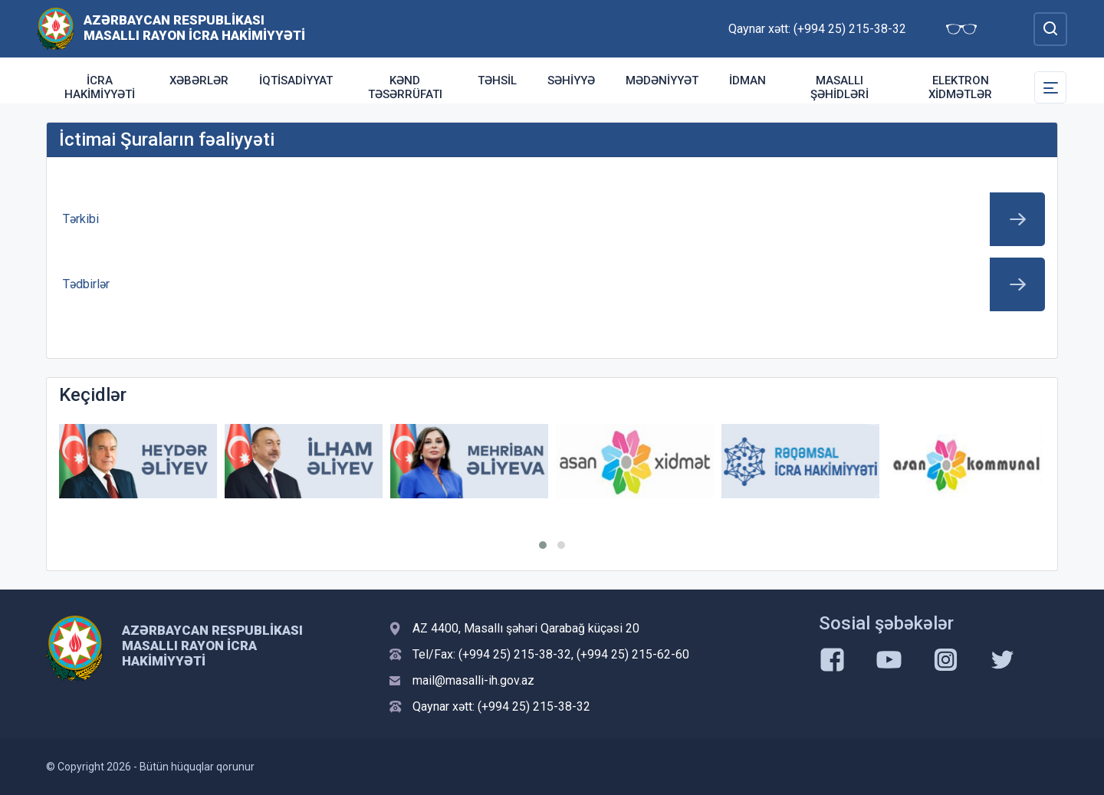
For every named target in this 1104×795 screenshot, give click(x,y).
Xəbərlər (198, 80)
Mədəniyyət (662, 80)
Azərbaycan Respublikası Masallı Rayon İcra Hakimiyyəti (194, 27)
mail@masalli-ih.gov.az (473, 680)
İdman (747, 80)
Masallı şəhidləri (839, 87)
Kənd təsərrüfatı (405, 87)
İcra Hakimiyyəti (99, 87)
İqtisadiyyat (296, 80)
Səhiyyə (571, 80)
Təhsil (497, 80)
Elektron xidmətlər (960, 87)
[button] (543, 545)
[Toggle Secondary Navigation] (1050, 87)
